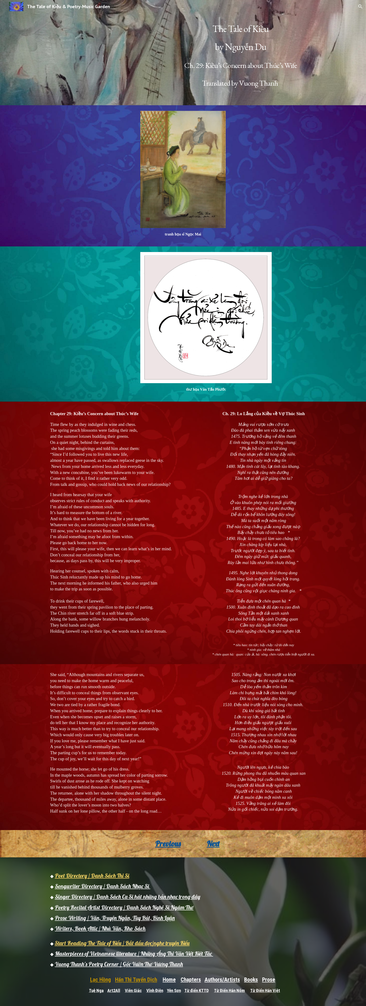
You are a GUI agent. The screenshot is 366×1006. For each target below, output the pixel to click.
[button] (360, 6)
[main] (240, 52)
